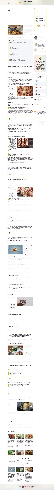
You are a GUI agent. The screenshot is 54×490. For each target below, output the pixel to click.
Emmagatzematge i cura (39, 21)
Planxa (37, 12)
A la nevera (13, 52)
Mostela (39, 84)
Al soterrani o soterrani (14, 54)
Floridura (39, 36)
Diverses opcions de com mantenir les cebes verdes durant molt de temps (20, 475)
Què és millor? (13, 46)
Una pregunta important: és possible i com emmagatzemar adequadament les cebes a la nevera (11, 475)
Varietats (12, 43)
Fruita (37, 27)
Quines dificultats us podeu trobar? (15, 61)
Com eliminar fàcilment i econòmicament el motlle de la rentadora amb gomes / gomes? (42, 39)
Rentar (37, 14)
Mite (39, 80)
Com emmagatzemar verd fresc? (15, 59)
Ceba (38, 25)
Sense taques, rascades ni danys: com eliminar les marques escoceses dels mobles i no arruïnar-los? (41, 123)
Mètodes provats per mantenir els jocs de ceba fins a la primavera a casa (11, 442)
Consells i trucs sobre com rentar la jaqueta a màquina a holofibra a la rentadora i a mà (41, 103)
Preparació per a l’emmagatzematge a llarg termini (18, 42)
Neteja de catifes (40, 48)
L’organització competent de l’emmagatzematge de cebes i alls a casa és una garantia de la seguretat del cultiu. (28, 476)
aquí (25, 179)
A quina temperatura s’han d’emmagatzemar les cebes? (29, 457)
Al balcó (13, 53)
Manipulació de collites (14, 48)
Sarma (39, 94)
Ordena (39, 87)
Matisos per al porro (13, 58)
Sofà (39, 43)
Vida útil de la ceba (13, 55)
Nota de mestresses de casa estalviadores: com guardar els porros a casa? (20, 442)
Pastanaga (39, 26)
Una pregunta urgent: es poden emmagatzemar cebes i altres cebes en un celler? (20, 458)
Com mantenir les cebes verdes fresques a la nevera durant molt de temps (11, 458)
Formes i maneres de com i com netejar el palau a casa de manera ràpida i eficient (42, 51)
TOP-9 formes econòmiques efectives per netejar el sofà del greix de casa (42, 45)
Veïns (12, 47)
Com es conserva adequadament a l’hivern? (16, 49)
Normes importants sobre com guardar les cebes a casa (29, 441)
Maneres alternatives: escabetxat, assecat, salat (17, 60)
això (26, 131)
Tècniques (38, 16)
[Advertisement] (20, 18)
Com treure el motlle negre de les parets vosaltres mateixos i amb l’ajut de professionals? (41, 108)
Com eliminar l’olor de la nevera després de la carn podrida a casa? (41, 117)
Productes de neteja (39, 18)
